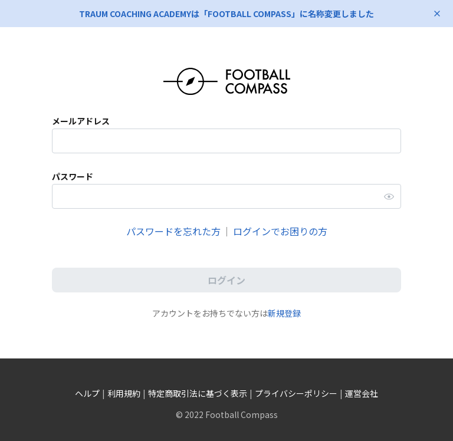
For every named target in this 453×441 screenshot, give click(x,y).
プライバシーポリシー (296, 393)
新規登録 (284, 313)
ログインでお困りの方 (280, 231)
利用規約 (123, 393)
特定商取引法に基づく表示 (197, 393)
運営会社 (361, 393)
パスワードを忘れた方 (173, 231)
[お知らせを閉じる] (437, 13)
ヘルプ (87, 393)
